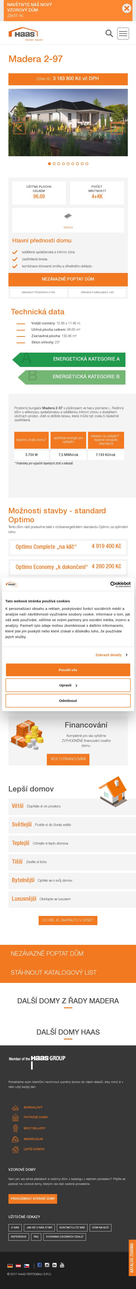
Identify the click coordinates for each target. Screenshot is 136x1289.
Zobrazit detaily (109, 655)
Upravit (68, 685)
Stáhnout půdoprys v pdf (38, 293)
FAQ (36, 1237)
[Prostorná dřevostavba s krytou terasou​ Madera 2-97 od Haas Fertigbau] (25, 34)
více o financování (68, 759)
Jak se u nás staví (39, 1228)
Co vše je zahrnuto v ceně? (68, 920)
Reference (18, 1237)
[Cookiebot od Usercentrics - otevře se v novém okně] (110, 584)
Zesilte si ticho (36, 862)
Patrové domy (36, 1117)
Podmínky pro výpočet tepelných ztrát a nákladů (44, 463)
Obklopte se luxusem (55, 899)
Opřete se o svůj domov (55, 881)
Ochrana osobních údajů (64, 1237)
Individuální (33, 1139)
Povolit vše (68, 670)
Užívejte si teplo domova (50, 843)
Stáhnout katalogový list (97, 293)
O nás (15, 1228)
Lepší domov (34, 1149)
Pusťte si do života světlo (53, 825)
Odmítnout (68, 700)
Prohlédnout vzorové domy (33, 1199)
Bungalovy (33, 1107)
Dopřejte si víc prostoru (44, 806)
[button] (20, 128)
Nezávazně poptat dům (47, 954)
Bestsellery (35, 1128)
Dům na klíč (100, 1228)
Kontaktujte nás (72, 1228)
